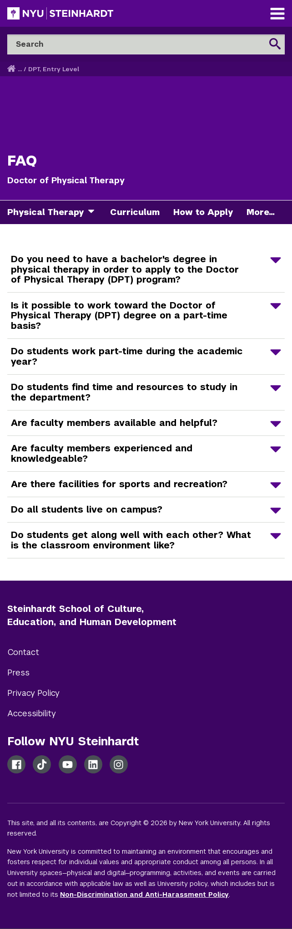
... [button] (20, 69)
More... (261, 212)
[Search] (146, 44)
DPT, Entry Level (53, 69)
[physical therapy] (94, 212)
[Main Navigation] (277, 14)
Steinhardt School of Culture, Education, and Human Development (91, 615)
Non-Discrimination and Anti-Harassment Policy (144, 894)
